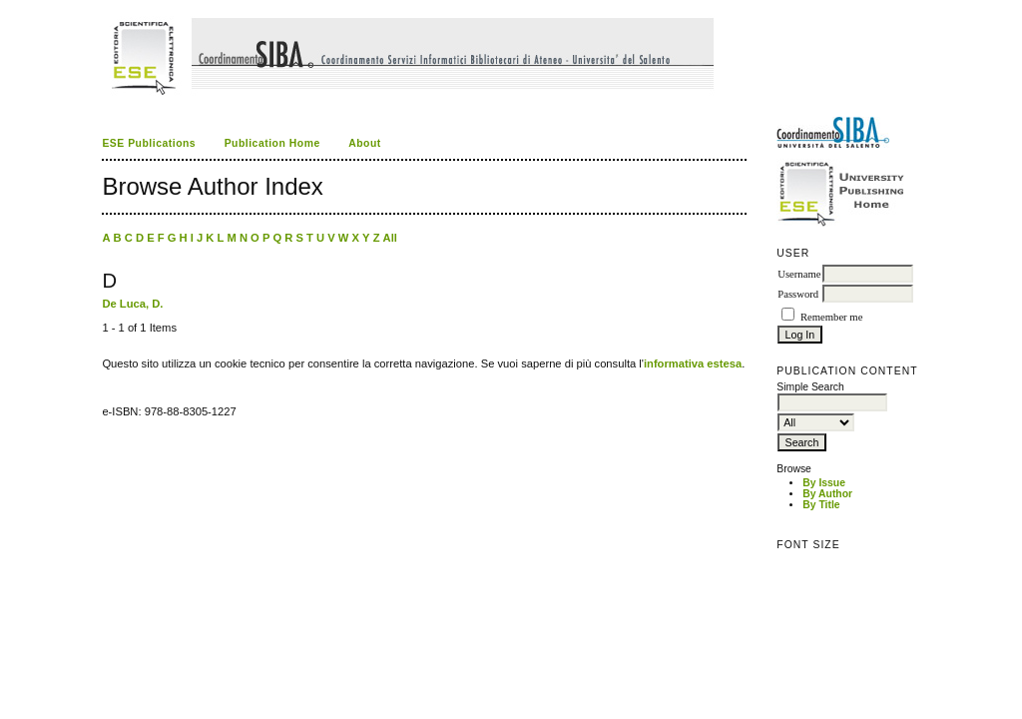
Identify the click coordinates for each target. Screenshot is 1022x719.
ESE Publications (149, 143)
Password (797, 294)
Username (798, 274)
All (390, 238)
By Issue (823, 482)
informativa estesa (693, 363)
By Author (827, 493)
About (364, 143)
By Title (820, 504)
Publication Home (272, 143)
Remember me (831, 317)
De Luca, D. (132, 304)
